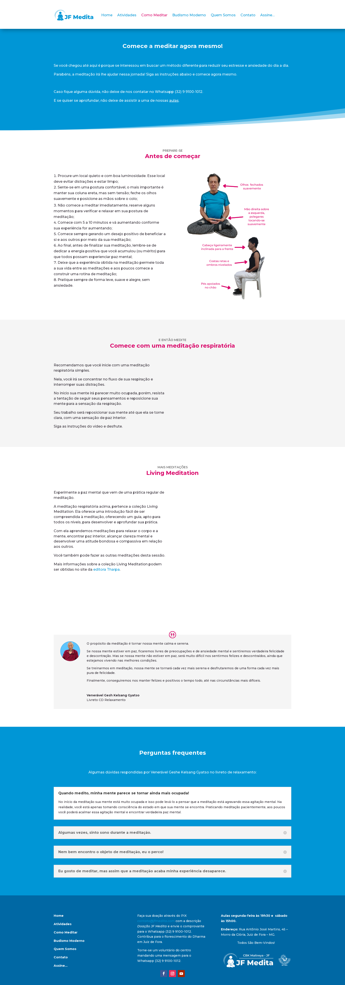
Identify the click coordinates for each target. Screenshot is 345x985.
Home (106, 15)
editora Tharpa (106, 569)
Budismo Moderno (189, 15)
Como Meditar (154, 15)
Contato (247, 15)
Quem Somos (223, 15)
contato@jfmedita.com (156, 921)
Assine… (267, 15)
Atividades (126, 15)
